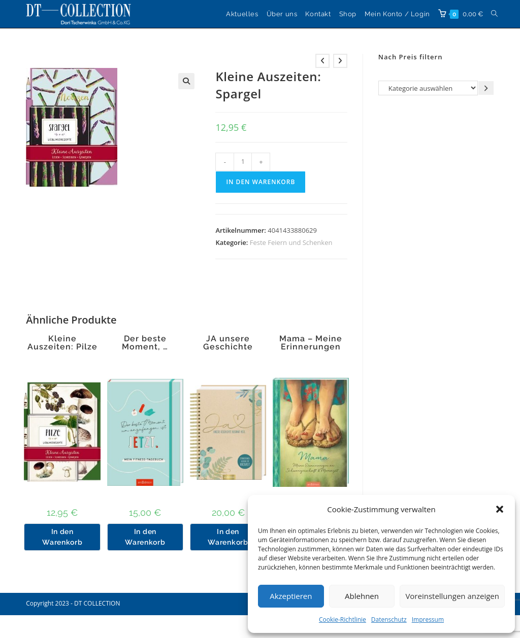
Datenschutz (389, 619)
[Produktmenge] (243, 162)
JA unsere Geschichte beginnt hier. (228, 347)
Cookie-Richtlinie (342, 619)
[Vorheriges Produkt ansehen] (322, 61)
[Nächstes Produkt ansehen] (340, 61)
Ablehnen (362, 596)
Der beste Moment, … (145, 343)
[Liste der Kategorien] (428, 88)
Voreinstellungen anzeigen (452, 596)
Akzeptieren (291, 596)
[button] (500, 509)
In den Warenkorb (260, 182)
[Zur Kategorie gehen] (486, 88)
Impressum (428, 619)
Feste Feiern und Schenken (291, 242)
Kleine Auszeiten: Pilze (62, 343)
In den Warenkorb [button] (62, 536)
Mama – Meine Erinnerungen (310, 343)
